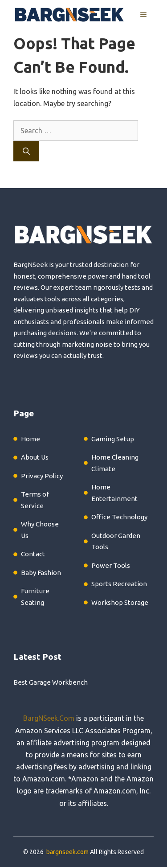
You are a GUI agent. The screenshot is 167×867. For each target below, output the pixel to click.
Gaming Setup (112, 439)
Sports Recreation (119, 584)
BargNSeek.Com (48, 718)
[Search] (26, 151)
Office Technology (119, 517)
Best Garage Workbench (50, 682)
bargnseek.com (67, 851)
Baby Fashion (41, 572)
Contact (33, 554)
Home (30, 439)
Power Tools (110, 565)
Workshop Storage (119, 602)
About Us (35, 457)
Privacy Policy (42, 476)
